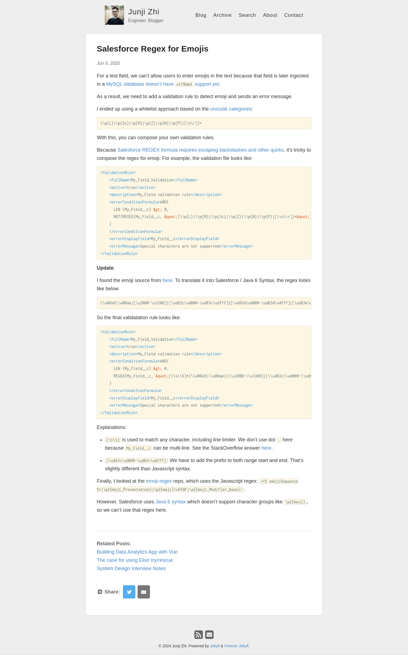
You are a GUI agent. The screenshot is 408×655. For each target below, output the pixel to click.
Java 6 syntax (170, 501)
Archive (222, 15)
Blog (200, 15)
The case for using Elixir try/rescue (135, 560)
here (167, 280)
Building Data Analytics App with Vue (137, 552)
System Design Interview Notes (131, 568)
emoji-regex (159, 481)
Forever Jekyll (236, 646)
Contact (293, 15)
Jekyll (215, 646)
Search (247, 15)
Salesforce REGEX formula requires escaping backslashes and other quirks (200, 150)
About (270, 15)
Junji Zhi (143, 11)
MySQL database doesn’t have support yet (162, 84)
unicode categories (231, 109)
